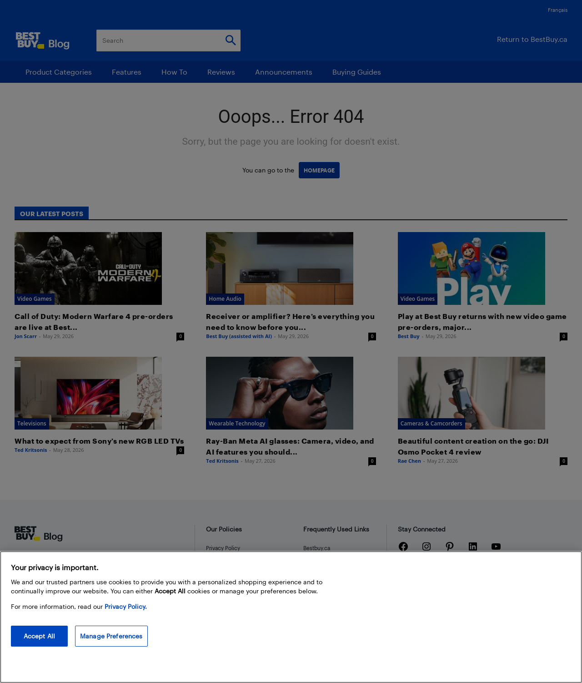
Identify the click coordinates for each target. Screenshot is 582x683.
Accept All (39, 636)
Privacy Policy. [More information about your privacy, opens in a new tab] (126, 606)
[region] (291, 617)
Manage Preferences (111, 636)
